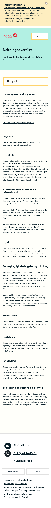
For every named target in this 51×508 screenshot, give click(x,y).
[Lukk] (46, 3)
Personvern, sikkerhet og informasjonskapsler (18, 482)
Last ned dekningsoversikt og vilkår (18, 123)
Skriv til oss (16, 445)
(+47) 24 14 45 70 (20, 453)
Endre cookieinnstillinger (18, 494)
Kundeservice (18, 460)
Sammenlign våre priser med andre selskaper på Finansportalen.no (24, 489)
